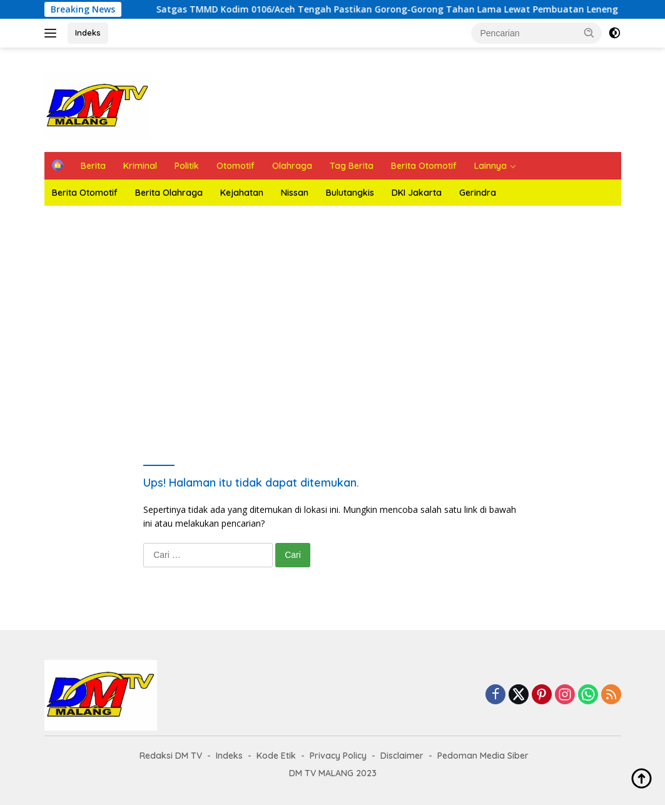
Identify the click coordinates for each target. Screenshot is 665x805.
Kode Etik (276, 755)
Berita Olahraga (169, 192)
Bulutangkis (350, 192)
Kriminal (140, 165)
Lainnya (490, 165)
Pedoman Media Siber (483, 755)
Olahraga (292, 165)
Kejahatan (241, 192)
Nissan (294, 192)
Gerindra (477, 192)
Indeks (88, 33)
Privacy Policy (338, 755)
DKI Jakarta (417, 192)
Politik (187, 165)
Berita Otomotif (424, 165)
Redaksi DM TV (171, 755)
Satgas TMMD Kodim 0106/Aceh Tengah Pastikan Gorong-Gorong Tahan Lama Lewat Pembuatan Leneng (395, 9)
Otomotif (235, 165)
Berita (93, 165)
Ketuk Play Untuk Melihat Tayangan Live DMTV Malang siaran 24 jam (333, 318)
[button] (589, 33)
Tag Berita (351, 165)
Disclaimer (402, 755)
